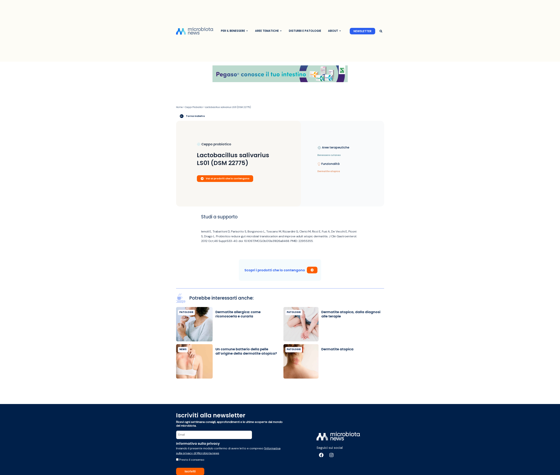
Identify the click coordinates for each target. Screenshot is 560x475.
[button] (381, 31)
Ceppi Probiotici (194, 107)
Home (179, 107)
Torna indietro (192, 116)
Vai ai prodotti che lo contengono (225, 178)
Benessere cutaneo (329, 155)
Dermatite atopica (328, 171)
